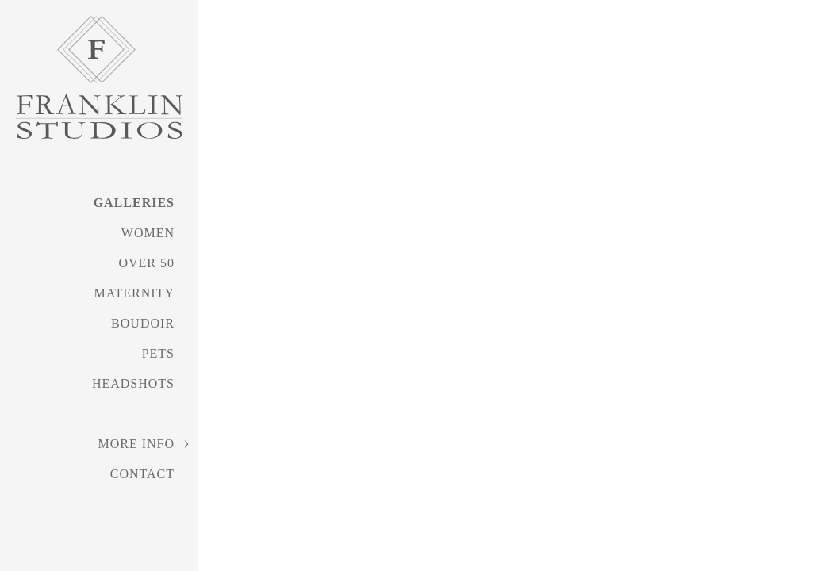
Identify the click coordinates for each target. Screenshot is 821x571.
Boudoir (143, 323)
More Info (136, 443)
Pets (158, 353)
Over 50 (146, 263)
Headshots (133, 383)
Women (148, 233)
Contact (142, 474)
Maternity (134, 293)
